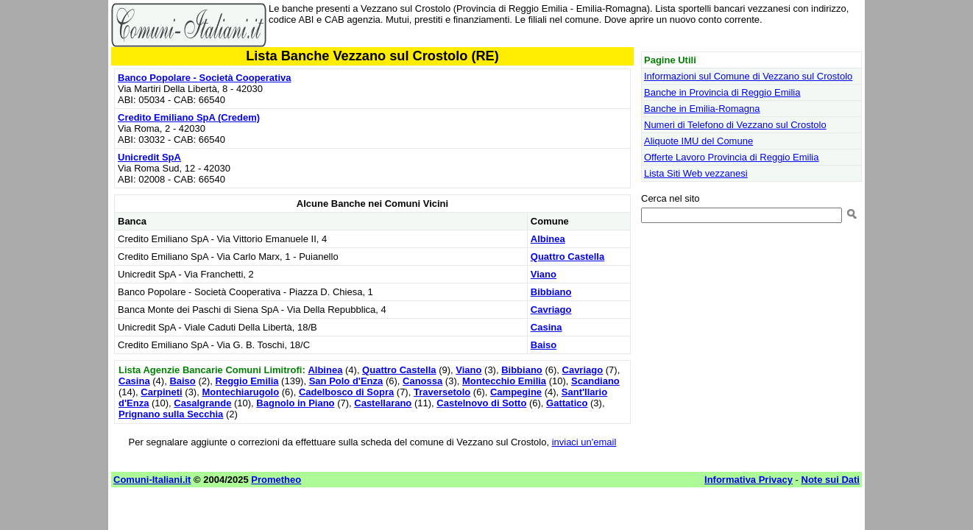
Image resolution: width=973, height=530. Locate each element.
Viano (543, 274)
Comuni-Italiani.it (152, 479)
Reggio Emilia (247, 380)
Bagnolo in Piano (295, 403)
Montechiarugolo (240, 392)
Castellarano (382, 403)
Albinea (548, 238)
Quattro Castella (567, 256)
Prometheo (276, 479)
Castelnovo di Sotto (481, 403)
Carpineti (161, 392)
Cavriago (551, 309)
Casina (546, 327)
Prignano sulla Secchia (170, 414)
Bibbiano (551, 291)
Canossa (422, 380)
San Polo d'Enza (346, 380)
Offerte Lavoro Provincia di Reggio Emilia (731, 157)
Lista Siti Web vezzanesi (696, 173)
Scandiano (595, 380)
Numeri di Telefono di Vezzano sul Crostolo (735, 124)
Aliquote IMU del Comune (698, 140)
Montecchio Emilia (504, 380)
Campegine (516, 392)
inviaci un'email (584, 442)
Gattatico (566, 403)
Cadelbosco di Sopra (346, 392)
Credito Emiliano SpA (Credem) (189, 117)
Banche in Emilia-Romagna (702, 108)
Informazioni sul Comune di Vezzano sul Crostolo (748, 76)
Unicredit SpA (149, 157)
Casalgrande (202, 403)
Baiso (543, 344)
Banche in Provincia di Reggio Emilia (722, 92)
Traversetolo (442, 392)
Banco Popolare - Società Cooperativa (204, 77)
